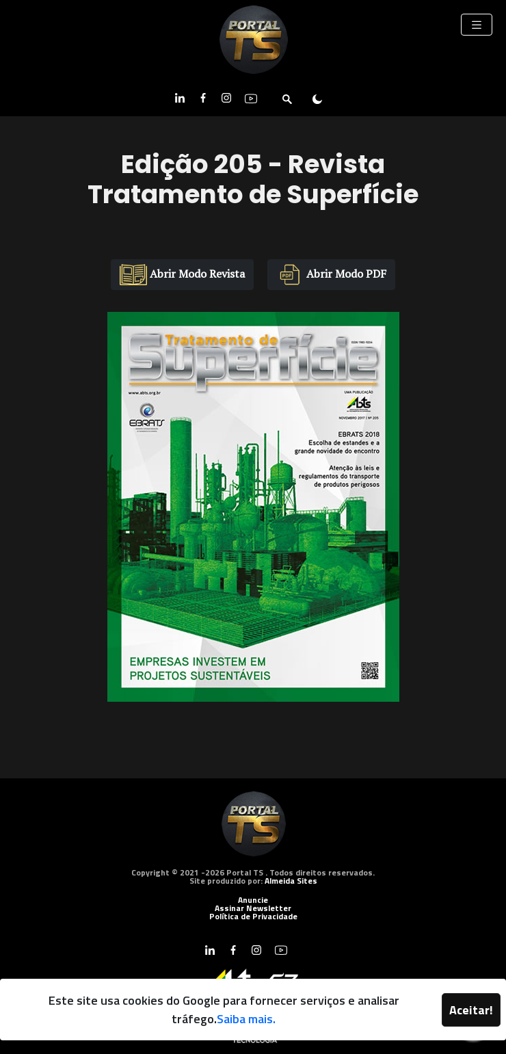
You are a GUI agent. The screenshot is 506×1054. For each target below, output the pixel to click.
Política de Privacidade (253, 916)
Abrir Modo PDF (331, 274)
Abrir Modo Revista (182, 274)
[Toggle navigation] (476, 25)
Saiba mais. (246, 1019)
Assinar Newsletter (253, 907)
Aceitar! (471, 1010)
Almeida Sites (291, 880)
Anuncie (253, 899)
